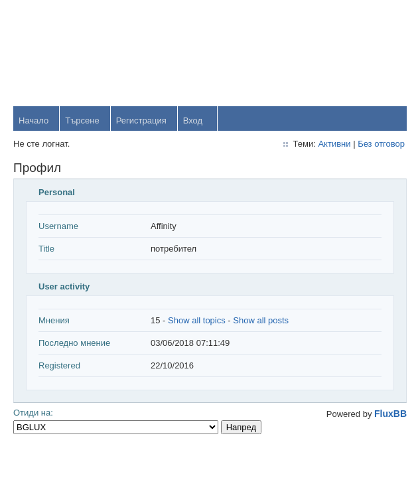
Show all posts (261, 320)
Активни (334, 144)
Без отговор (381, 144)
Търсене (82, 120)
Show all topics (197, 320)
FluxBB (390, 413)
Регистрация (141, 120)
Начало (33, 120)
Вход (192, 120)
